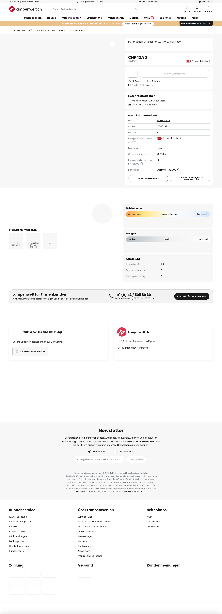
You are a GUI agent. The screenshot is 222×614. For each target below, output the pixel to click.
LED (29, 30)
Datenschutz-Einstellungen (65, 585)
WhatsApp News (101, 485)
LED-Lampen (37, 30)
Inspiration (84, 520)
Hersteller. (144, 437)
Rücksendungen (18, 500)
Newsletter (84, 485)
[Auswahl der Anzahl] (132, 74)
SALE (149, 18)
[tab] (24, 203)
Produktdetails (57, 203)
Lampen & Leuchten (17, 30)
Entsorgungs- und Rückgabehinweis (152, 585)
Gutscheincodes (87, 495)
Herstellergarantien (20, 510)
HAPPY (138, 23)
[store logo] (25, 9)
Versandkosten (17, 495)
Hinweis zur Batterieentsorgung (121, 585)
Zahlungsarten (17, 505)
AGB (149, 480)
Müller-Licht (163, 120)
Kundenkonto (16, 515)
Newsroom (84, 515)
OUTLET (181, 18)
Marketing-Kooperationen (92, 490)
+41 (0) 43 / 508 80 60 (133, 300)
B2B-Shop (165, 18)
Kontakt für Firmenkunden (191, 301)
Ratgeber (97, 520)
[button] (112, 44)
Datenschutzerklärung (135, 455)
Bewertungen (86, 203)
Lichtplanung (85, 510)
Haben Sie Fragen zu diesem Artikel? (192, 178)
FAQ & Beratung (18, 480)
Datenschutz (154, 485)
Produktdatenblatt (201, 61)
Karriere (82, 505)
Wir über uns (85, 480)
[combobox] (95, 9)
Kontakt (13, 490)
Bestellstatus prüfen (20, 485)
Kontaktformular (83, 455)
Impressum (153, 490)
